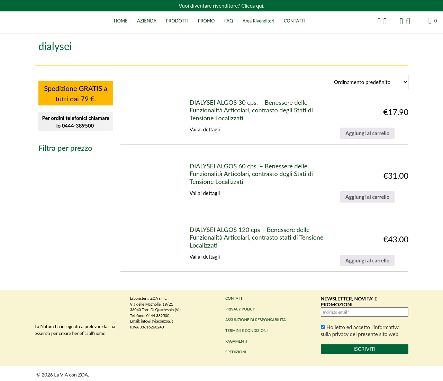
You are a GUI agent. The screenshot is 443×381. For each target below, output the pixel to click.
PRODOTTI (177, 21)
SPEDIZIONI (235, 352)
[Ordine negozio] (368, 82)
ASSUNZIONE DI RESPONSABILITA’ (255, 319)
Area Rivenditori (258, 21)
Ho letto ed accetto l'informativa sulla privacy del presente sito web (360, 330)
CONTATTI (294, 21)
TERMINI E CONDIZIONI (246, 330)
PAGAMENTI (236, 341)
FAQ (228, 21)
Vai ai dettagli (205, 129)
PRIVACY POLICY (240, 309)
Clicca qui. (252, 5)
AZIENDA (146, 21)
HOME (121, 21)
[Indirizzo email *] (365, 312)
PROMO (206, 21)
